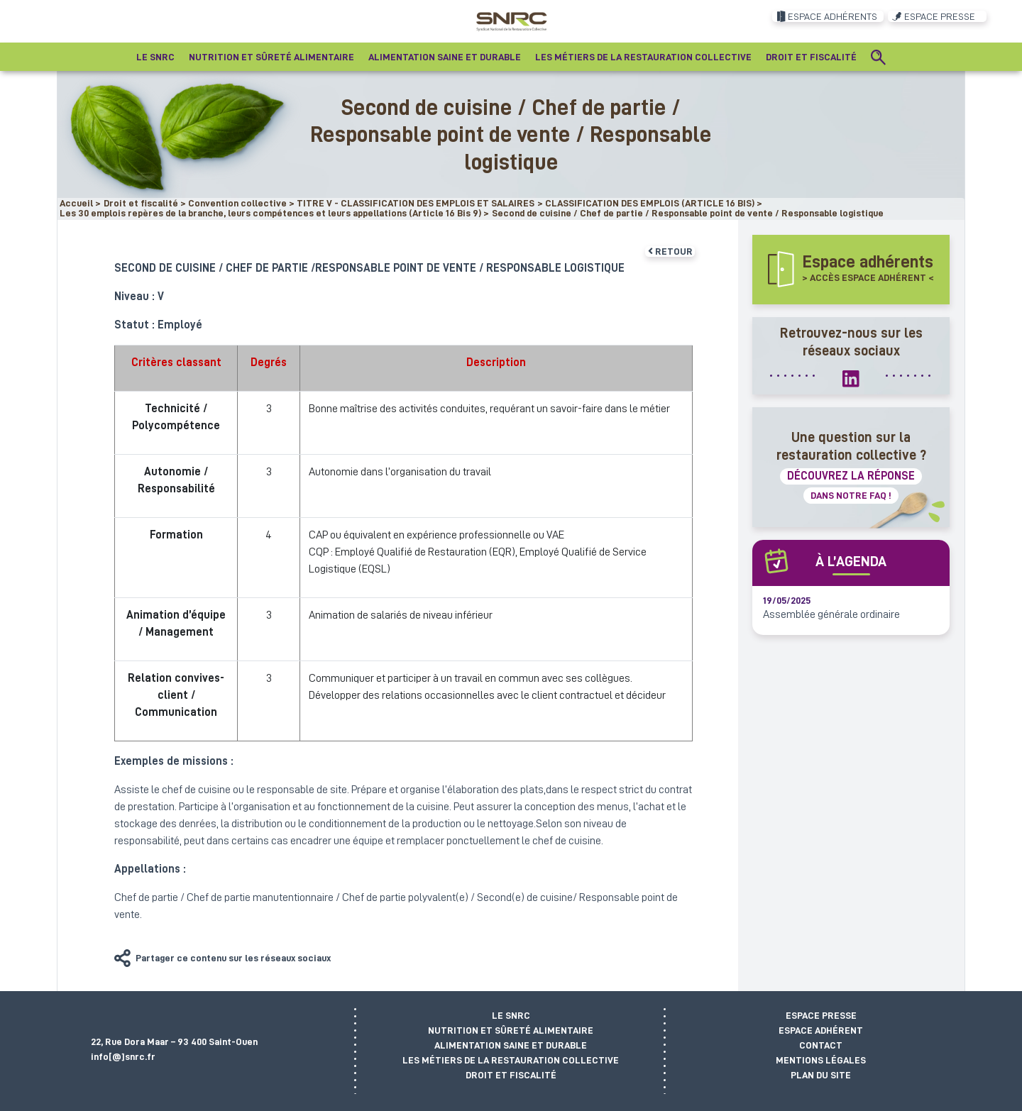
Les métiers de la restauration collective (510, 1060)
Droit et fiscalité (511, 1075)
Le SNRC (511, 1015)
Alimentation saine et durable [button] (444, 57)
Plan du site (821, 1075)
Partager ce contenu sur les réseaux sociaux (233, 958)
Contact (820, 1045)
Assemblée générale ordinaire (831, 614)
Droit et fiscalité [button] (811, 57)
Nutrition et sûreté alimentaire (510, 1030)
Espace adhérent (821, 1030)
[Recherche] (879, 57)
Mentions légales (821, 1060)
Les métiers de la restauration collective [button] (643, 57)
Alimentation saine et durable (510, 1045)
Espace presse (821, 1015)
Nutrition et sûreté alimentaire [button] (271, 57)
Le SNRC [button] (155, 57)
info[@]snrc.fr (123, 1056)
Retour (670, 251)
